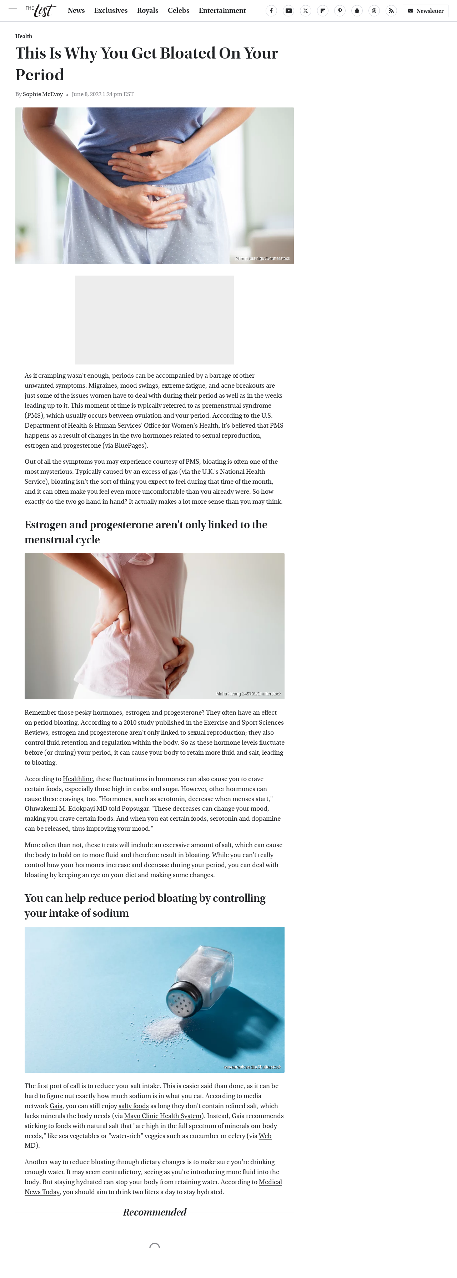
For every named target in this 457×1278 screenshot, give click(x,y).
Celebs (179, 10)
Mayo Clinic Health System (162, 1116)
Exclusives (111, 10)
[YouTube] (288, 10)
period (208, 395)
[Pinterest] (340, 10)
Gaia (56, 1106)
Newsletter (425, 10)
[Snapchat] (357, 10)
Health (23, 36)
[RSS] (391, 10)
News (76, 10)
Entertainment (222, 10)
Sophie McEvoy (43, 94)
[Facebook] (271, 10)
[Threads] (374, 10)
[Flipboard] (322, 10)
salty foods (134, 1106)
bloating (63, 481)
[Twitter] (305, 10)
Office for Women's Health (181, 425)
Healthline (78, 779)
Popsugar (135, 808)
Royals (148, 10)
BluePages (129, 445)
